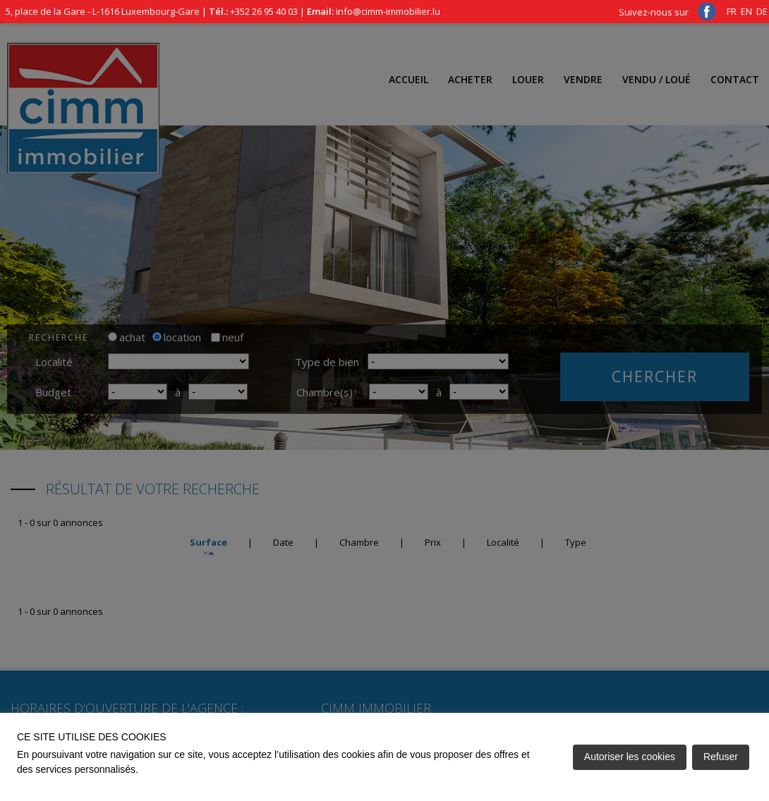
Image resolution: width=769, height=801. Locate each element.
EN (746, 11)
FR (732, 11)
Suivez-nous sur (667, 12)
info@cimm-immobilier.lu (388, 11)
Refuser (720, 756)
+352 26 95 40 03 (264, 11)
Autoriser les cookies (629, 756)
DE (762, 11)
